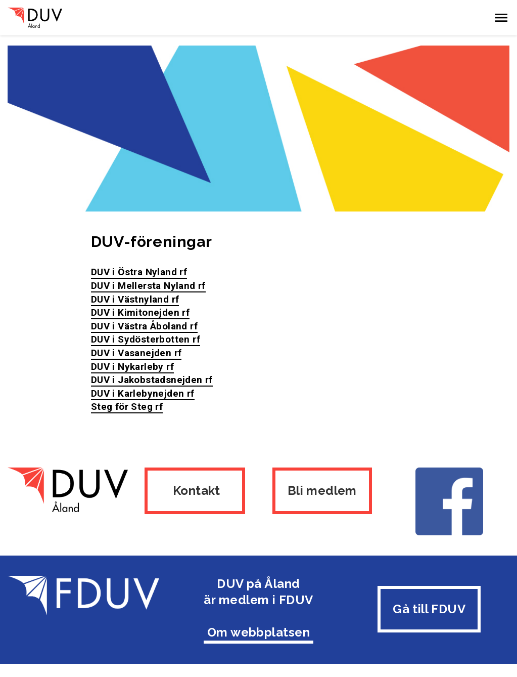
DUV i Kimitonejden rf (140, 312)
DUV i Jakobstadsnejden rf (152, 380)
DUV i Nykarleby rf (132, 366)
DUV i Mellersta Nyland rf (148, 285)
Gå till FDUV (429, 609)
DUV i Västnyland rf (135, 299)
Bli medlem (322, 490)
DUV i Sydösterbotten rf (145, 339)
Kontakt (195, 490)
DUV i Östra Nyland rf (139, 272)
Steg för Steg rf (127, 406)
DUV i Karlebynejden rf (143, 393)
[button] (501, 18)
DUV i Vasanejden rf (136, 353)
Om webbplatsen (258, 632)
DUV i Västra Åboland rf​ (144, 326)
